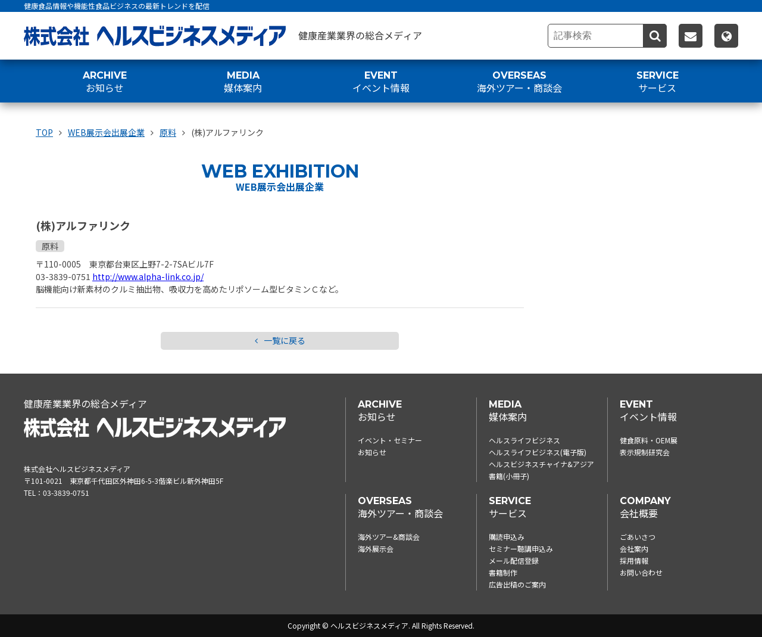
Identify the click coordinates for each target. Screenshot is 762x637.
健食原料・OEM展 (648, 440)
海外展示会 (376, 548)
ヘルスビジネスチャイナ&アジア (541, 464)
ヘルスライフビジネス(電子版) (537, 452)
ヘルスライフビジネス (524, 440)
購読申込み (506, 537)
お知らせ (372, 452)
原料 (50, 246)
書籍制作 (503, 572)
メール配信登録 (514, 560)
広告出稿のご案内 (517, 584)
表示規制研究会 (645, 452)
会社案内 (634, 548)
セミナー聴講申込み (521, 548)
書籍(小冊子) (509, 476)
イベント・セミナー (390, 440)
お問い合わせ (641, 572)
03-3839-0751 (66, 492)
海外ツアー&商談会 (389, 537)
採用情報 (634, 560)
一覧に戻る (280, 340)
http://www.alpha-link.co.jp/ (148, 276)
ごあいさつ (637, 537)
